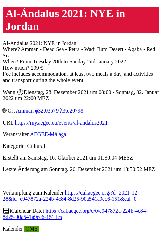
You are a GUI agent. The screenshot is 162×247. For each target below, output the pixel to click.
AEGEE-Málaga (48, 134)
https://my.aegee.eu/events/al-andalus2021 (61, 123)
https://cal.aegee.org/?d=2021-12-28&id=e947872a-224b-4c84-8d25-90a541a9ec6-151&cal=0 (71, 196)
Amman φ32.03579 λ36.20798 (49, 111)
